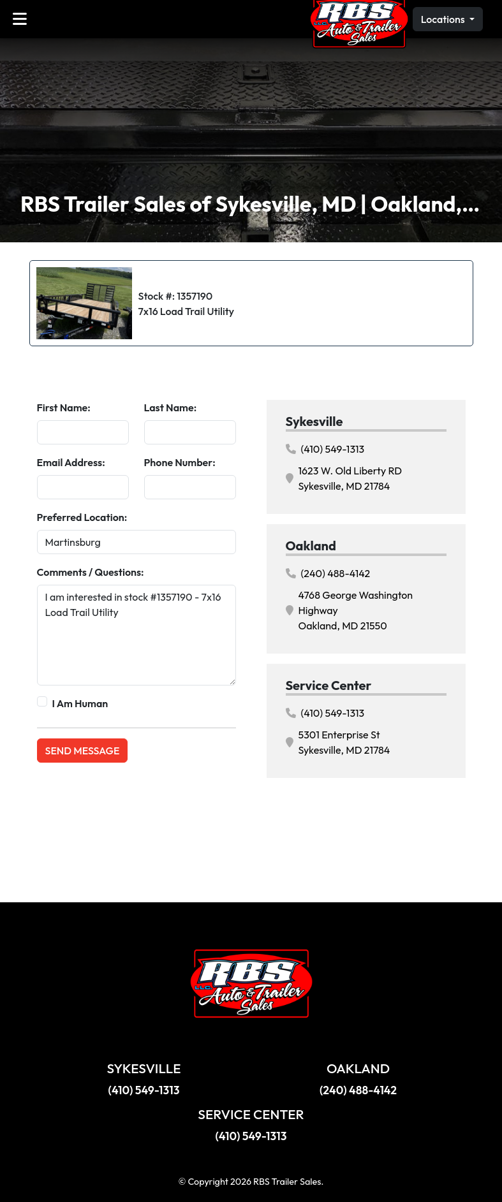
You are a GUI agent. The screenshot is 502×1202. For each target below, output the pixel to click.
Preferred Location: (82, 517)
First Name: (64, 407)
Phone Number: (180, 462)
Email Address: (71, 462)
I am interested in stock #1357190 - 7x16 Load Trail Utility (136, 635)
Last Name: (170, 407)
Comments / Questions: (90, 572)
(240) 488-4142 (328, 573)
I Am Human (80, 703)
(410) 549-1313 (325, 449)
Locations (444, 19)
